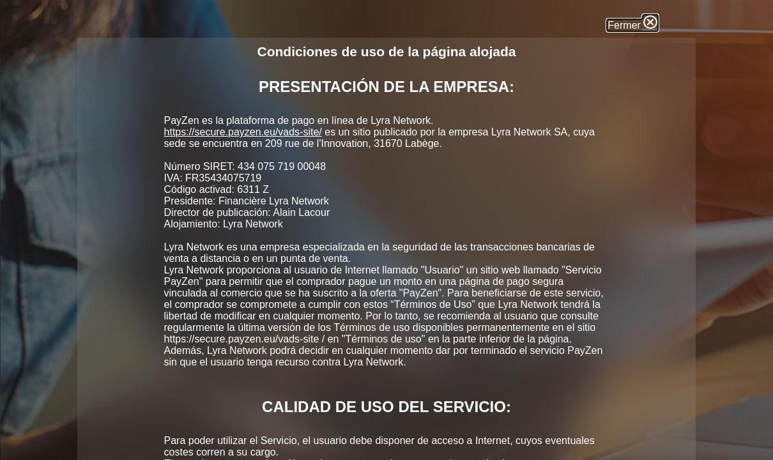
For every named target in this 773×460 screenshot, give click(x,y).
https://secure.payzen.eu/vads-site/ (243, 131)
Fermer (632, 25)
